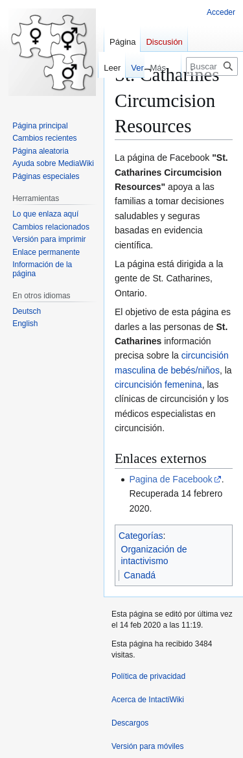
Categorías (141, 535)
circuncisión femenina (158, 384)
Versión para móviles (147, 746)
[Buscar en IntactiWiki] (212, 66)
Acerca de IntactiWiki (147, 699)
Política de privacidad (148, 676)
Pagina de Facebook (170, 479)
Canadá (140, 575)
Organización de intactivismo (154, 555)
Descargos (129, 723)
